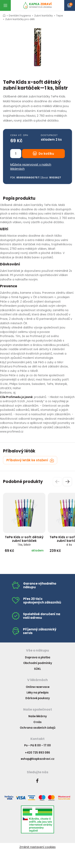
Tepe (59, 15)
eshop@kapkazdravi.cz (37, 759)
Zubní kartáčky (43, 15)
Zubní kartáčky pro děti (20, 19)
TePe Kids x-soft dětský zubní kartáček (24, 541)
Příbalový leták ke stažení (30, 460)
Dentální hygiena (20, 15)
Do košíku (43, 153)
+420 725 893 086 (37, 753)
